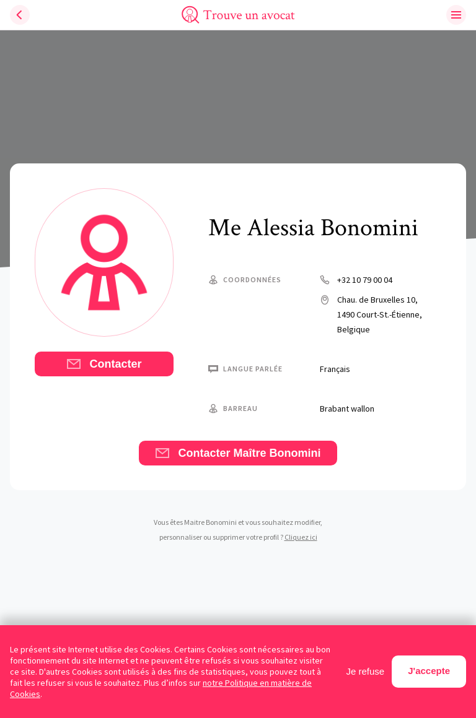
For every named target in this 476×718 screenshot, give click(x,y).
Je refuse (365, 671)
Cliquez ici (300, 537)
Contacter (103, 364)
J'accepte (429, 670)
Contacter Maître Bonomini (237, 453)
